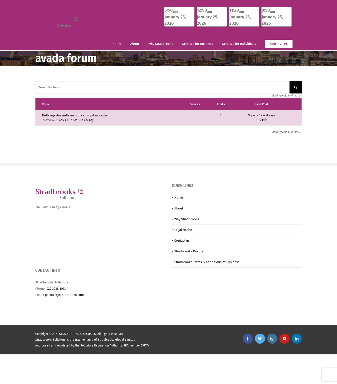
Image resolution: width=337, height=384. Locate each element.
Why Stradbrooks (186, 219)
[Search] (296, 87)
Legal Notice (183, 230)
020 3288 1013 (56, 289)
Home (178, 198)
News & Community (82, 120)
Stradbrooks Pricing (188, 251)
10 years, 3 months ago (261, 115)
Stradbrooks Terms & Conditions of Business (206, 262)
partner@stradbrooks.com (64, 295)
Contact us (182, 240)
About (178, 208)
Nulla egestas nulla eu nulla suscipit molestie (74, 115)
